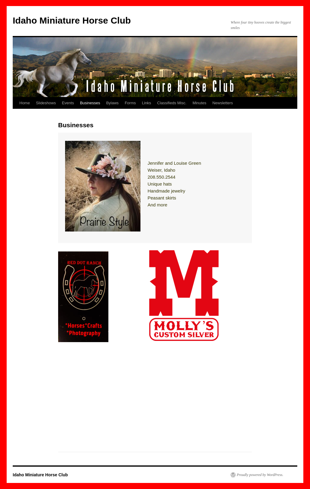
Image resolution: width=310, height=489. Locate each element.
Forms (130, 103)
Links (146, 103)
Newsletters (222, 103)
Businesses (90, 103)
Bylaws (112, 103)
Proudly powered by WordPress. (260, 475)
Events (68, 103)
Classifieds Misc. (171, 103)
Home (24, 103)
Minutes (199, 103)
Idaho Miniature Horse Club (72, 20)
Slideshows (46, 103)
